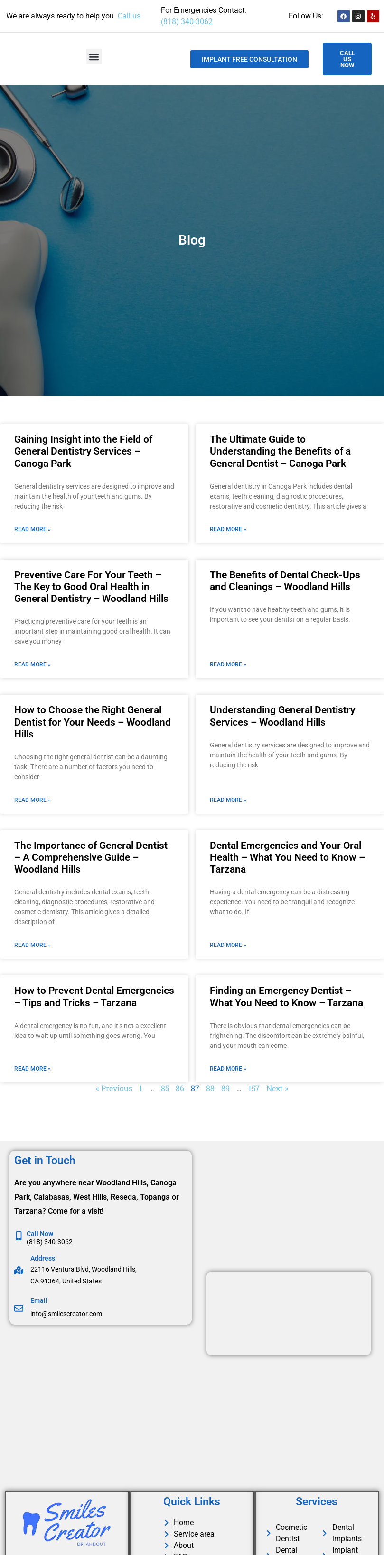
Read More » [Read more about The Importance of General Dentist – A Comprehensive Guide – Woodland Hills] (32, 945)
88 (210, 1088)
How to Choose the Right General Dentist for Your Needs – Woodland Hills (92, 721)
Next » (277, 1088)
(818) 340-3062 (187, 21)
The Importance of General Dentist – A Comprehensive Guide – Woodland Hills (91, 857)
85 (165, 1088)
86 (180, 1088)
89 (225, 1088)
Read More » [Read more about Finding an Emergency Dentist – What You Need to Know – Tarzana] (228, 1068)
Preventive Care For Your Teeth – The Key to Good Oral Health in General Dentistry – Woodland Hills (91, 586)
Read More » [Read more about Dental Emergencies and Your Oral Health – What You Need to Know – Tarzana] (228, 945)
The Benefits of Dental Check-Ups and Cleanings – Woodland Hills (285, 580)
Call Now (40, 1233)
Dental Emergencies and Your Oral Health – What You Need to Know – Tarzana (287, 857)
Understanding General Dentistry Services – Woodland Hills (282, 715)
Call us (129, 15)
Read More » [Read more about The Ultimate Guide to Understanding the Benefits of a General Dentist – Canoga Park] (228, 529)
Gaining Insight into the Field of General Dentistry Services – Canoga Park (83, 451)
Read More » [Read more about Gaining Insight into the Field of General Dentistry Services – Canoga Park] (32, 529)
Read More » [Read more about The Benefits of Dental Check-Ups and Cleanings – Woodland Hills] (228, 664)
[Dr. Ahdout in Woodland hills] (103, 1405)
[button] (94, 56)
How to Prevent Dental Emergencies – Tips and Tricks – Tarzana (94, 996)
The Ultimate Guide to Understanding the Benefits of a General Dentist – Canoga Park (280, 451)
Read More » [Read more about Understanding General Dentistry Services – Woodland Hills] (228, 800)
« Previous (114, 1088)
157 (254, 1088)
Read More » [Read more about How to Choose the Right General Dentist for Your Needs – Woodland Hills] (32, 800)
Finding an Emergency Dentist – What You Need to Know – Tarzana (286, 996)
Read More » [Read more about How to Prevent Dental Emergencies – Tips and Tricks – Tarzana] (32, 1068)
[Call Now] (18, 1235)
